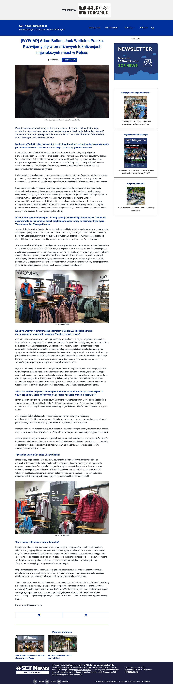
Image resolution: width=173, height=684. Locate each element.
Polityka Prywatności (112, 680)
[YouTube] (50, 680)
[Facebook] (38, 614)
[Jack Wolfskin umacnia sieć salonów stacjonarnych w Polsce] (29, 642)
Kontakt (144, 26)
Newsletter (94, 26)
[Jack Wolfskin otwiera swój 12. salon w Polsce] (62, 642)
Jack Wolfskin (69, 58)
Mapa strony (98, 680)
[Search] (152, 26)
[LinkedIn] (85, 614)
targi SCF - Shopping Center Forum (77, 666)
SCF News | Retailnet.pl (33, 24)
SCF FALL (130, 26)
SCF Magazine (113, 26)
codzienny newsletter (82, 668)
